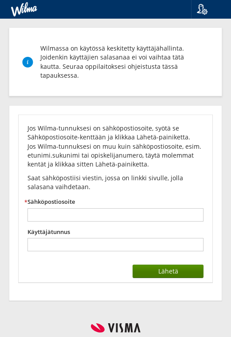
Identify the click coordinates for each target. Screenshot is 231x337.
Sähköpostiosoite (51, 202)
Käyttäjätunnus (48, 232)
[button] (207, 9)
